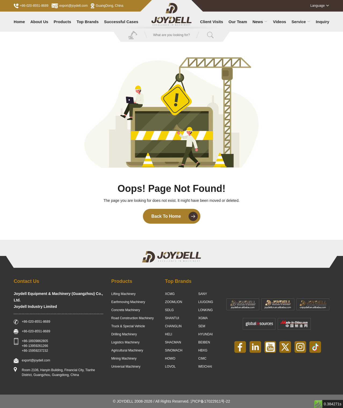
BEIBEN (204, 342)
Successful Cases (121, 21)
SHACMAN (173, 342)
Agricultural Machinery (127, 350)
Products (62, 21)
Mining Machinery (123, 358)
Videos (279, 21)
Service (300, 21)
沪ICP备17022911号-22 (210, 401)
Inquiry (322, 21)
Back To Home (174, 216)
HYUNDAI (205, 334)
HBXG (202, 350)
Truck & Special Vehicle (128, 326)
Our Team (238, 21)
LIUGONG (205, 302)
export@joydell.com (70, 5)
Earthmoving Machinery (128, 302)
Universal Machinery (125, 366)
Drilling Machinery (124, 334)
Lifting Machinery (123, 294)
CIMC (202, 358)
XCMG (170, 294)
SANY (202, 294)
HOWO (170, 358)
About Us (39, 21)
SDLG (169, 310)
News (260, 21)
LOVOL (170, 366)
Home (19, 21)
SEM (201, 326)
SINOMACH (173, 350)
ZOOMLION (173, 302)
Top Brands (88, 21)
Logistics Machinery (125, 342)
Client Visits (211, 21)
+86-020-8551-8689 (31, 5)
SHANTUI (172, 318)
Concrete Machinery (125, 310)
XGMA (203, 318)
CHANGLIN (173, 326)
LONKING (205, 310)
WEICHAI (205, 366)
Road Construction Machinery (132, 318)
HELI (168, 334)
